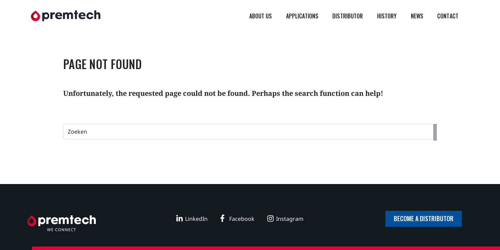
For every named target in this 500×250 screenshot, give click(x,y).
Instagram (289, 219)
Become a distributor (423, 218)
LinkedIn (196, 219)
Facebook (242, 219)
